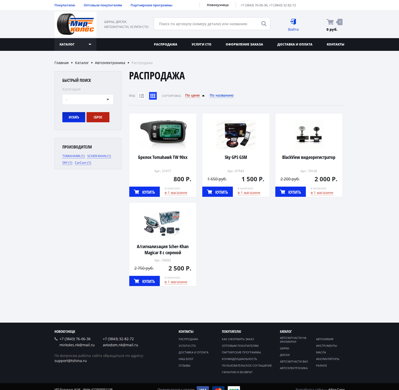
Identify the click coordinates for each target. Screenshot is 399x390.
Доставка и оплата (294, 44)
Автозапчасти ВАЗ (294, 361)
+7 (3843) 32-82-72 (282, 5)
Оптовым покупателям (103, 5)
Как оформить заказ (238, 339)
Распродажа (165, 44)
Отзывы (184, 365)
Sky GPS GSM (236, 157)
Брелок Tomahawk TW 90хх (163, 157)
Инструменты (326, 346)
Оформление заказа (244, 44)
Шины (284, 348)
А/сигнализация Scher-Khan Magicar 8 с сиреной (163, 249)
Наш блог (186, 359)
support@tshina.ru (70, 360)
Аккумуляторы (327, 359)
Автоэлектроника (110, 62)
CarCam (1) (83, 162)
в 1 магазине (176, 192)
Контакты (335, 44)
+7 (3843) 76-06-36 (253, 5)
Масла (321, 352)
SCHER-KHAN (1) (99, 156)
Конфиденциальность (239, 359)
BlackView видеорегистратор (308, 157)
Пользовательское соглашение (247, 365)
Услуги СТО (201, 44)
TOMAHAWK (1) (73, 156)
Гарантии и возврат (237, 372)
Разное (321, 365)
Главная (61, 62)
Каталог (82, 62)
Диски (285, 355)
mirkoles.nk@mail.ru (77, 344)
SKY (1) (67, 162)
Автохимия (324, 339)
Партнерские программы (152, 5)
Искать (74, 117)
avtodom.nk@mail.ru (120, 344)
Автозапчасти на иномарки (293, 339)
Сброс (98, 117)
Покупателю (64, 5)
